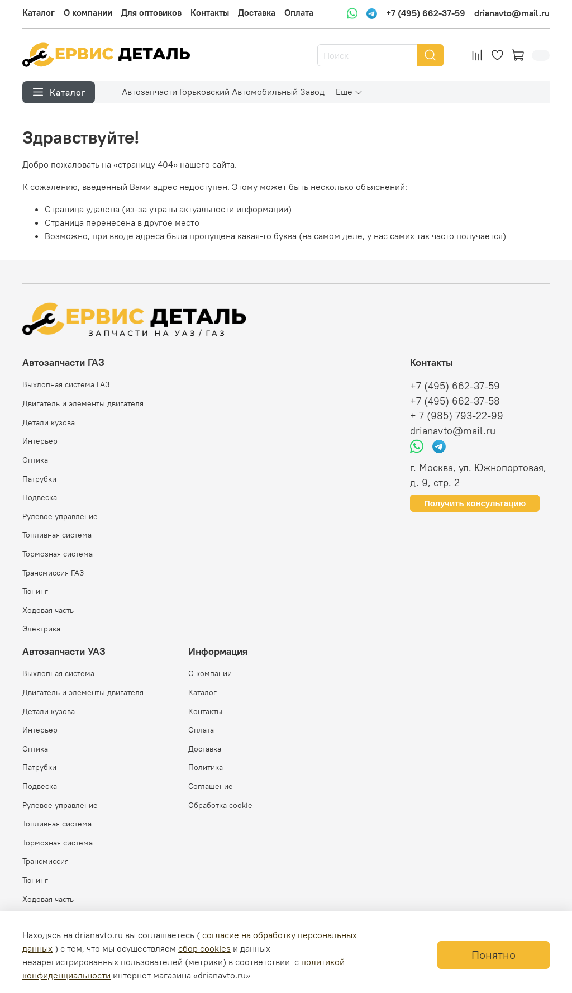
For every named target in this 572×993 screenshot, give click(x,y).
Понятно (493, 955)
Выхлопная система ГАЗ (65, 384)
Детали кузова (48, 422)
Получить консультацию (475, 503)
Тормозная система (57, 554)
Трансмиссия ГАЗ (53, 573)
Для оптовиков (151, 12)
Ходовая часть (48, 610)
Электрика (41, 629)
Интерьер (40, 441)
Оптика (35, 460)
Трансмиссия (45, 861)
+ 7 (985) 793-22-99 (456, 416)
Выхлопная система (58, 673)
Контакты (209, 12)
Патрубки (39, 479)
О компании (88, 12)
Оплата (298, 12)
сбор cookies (204, 948)
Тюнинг (35, 591)
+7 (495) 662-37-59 (425, 12)
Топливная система (57, 535)
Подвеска (39, 497)
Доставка (256, 12)
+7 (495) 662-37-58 (455, 401)
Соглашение (210, 786)
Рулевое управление (60, 516)
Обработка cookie (220, 805)
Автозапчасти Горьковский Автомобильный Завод (223, 91)
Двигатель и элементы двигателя (83, 403)
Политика (205, 767)
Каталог (38, 12)
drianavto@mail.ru (512, 12)
